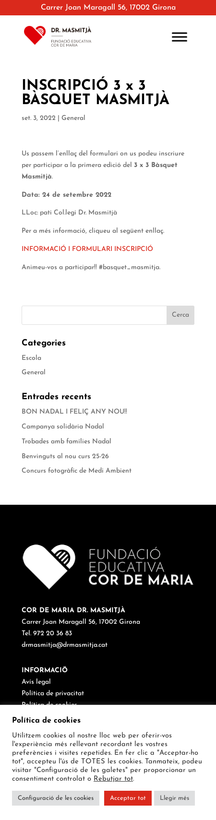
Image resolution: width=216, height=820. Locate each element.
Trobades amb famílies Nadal (66, 441)
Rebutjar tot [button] (113, 779)
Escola (31, 358)
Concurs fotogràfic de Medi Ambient (77, 471)
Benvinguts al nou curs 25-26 (65, 456)
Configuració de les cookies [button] (56, 798)
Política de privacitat (53, 693)
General (73, 118)
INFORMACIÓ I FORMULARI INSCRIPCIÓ (87, 249)
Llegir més (174, 798)
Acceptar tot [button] (128, 798)
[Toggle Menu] (179, 36)
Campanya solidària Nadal (63, 426)
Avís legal (36, 682)
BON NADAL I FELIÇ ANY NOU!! (74, 412)
